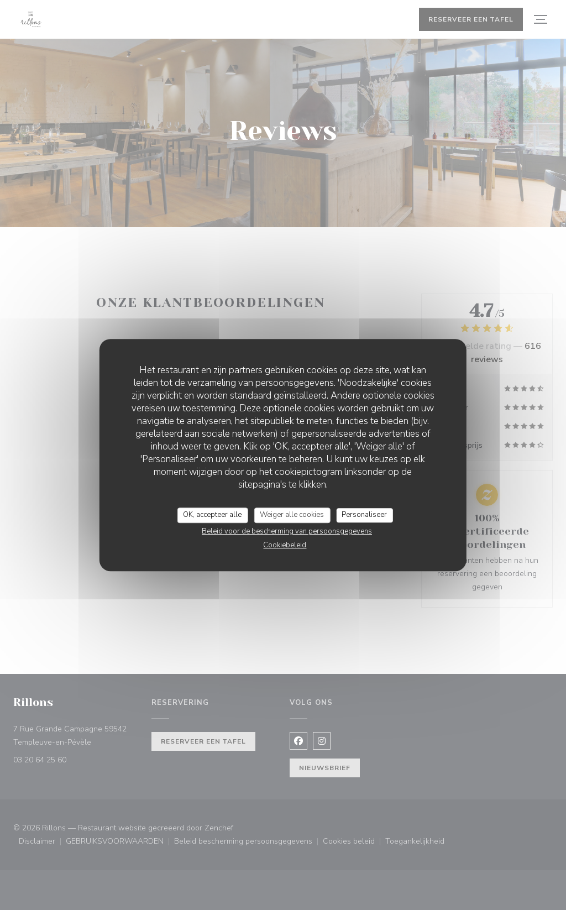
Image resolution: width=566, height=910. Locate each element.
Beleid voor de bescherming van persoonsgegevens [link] (287, 531)
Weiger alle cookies (292, 515)
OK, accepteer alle (212, 515)
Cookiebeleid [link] (284, 545)
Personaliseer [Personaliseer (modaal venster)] (364, 515)
